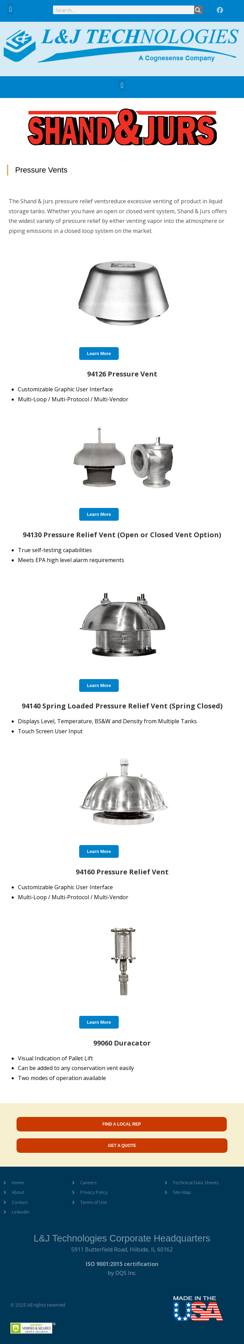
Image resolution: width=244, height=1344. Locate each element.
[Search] (198, 10)
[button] (10, 9)
